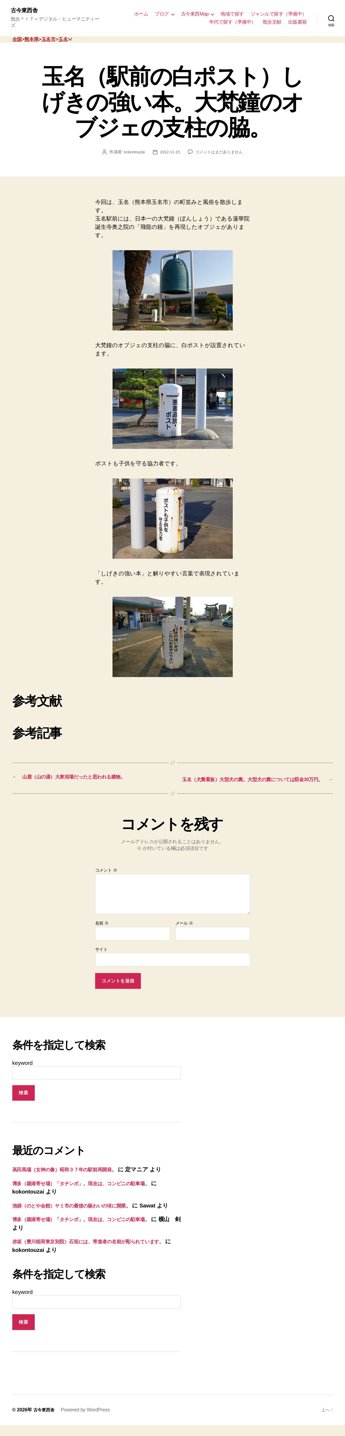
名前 (102, 925)
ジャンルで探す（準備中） (279, 11)
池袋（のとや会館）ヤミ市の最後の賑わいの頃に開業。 (83, 1208)
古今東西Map (195, 11)
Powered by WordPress (87, 1420)
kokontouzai (132, 146)
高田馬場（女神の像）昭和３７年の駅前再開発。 (73, 1172)
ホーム (141, 11)
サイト (101, 951)
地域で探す (232, 11)
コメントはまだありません (220, 146)
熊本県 (31, 33)
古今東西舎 (26, 10)
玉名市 (48, 33)
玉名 (63, 33)
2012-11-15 (169, 146)
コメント (106, 872)
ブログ (162, 11)
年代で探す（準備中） (232, 19)
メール (184, 925)
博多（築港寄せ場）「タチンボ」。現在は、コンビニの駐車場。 (94, 1186)
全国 (17, 33)
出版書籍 (297, 19)
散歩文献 (272, 19)
